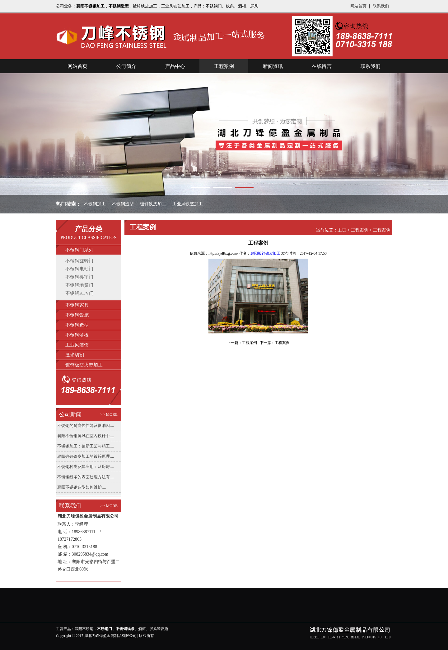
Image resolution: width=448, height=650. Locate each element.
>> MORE (109, 414)
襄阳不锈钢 (84, 629)
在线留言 (322, 66)
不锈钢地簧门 (79, 285)
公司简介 (126, 66)
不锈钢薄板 (77, 334)
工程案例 (224, 66)
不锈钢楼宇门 (79, 277)
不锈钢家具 (77, 305)
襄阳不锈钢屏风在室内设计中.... (85, 435)
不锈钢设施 (77, 315)
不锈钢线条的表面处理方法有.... (85, 477)
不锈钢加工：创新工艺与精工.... (85, 446)
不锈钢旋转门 (79, 260)
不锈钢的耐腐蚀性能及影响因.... (85, 425)
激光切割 (74, 354)
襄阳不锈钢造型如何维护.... (81, 487)
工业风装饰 (77, 344)
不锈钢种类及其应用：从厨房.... (85, 466)
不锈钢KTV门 (79, 293)
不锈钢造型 (77, 325)
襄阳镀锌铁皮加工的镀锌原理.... (85, 456)
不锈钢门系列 (79, 249)
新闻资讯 (273, 66)
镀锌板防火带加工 (84, 364)
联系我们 (381, 6)
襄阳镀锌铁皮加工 (265, 253)
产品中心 (175, 66)
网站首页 (358, 6)
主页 (342, 230)
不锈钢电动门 (79, 268)
